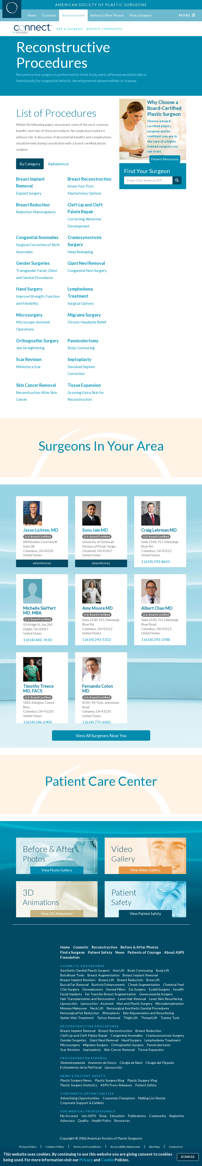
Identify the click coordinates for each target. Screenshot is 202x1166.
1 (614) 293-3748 (155, 639)
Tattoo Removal (108, 1018)
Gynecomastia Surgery (156, 994)
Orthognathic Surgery (127, 1045)
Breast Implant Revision (77, 980)
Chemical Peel (173, 985)
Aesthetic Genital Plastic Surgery (85, 970)
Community (157, 1116)
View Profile (42, 563)
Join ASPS (88, 1116)
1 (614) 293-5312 (96, 639)
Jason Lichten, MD (40, 530)
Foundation (70, 957)
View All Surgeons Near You (101, 735)
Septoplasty (92, 1050)
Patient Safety (100, 952)
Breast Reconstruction (115, 1031)
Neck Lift (96, 1008)
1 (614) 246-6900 (37, 722)
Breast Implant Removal (140, 975)
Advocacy (67, 1120)
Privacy (86, 1159)
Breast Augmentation (103, 975)
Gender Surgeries (73, 1040)
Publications (137, 1116)
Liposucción (113, 1067)
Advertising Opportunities (79, 1098)
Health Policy (101, 1120)
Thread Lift (149, 1018)
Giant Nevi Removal (104, 1040)
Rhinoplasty (111, 1013)
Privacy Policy (28, 1147)
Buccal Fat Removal (74, 985)
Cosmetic (49, 15)
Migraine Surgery (95, 1045)
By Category (30, 163)
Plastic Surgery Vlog (142, 1080)
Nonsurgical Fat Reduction (79, 1013)
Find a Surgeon (140, 15)
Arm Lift (119, 970)
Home (32, 15)
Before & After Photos (107, 15)
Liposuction (68, 1003)
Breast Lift (106, 980)
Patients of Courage (144, 952)
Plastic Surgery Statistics (78, 1085)
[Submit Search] (176, 180)
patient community (104, 28)
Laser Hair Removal (132, 999)
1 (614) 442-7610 (37, 639)
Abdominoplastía (72, 1063)
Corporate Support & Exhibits (82, 1103)
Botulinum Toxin (72, 975)
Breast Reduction (130, 980)
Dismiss (188, 1157)
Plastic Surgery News (76, 1080)
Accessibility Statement (125, 1147)
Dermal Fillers (116, 989)
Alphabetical (58, 163)
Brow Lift (153, 980)
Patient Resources (165, 159)
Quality (83, 1120)
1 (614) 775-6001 (96, 722)
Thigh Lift (130, 1018)
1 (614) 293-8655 (155, 561)
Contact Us (176, 1147)
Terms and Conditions (87, 1147)
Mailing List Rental (151, 1098)
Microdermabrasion (169, 1003)
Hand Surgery (131, 1040)
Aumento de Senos (102, 1063)
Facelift (178, 989)
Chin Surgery (69, 989)
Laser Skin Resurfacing (165, 999)
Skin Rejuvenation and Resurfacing (148, 1013)
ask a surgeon (69, 28)
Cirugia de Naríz (131, 1063)
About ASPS (174, 952)
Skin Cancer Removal (119, 1050)
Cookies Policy (55, 1147)
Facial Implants (71, 994)
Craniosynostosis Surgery (165, 1035)
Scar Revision (70, 1050)
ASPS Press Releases (116, 1085)
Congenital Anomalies (127, 1035)
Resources (122, 1120)
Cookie (107, 1159)
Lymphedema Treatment (163, 1040)
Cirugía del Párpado (160, 1063)
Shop (103, 1116)
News (120, 952)
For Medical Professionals (87, 1111)
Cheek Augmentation (144, 985)
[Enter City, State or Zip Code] (148, 180)
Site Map (154, 1147)
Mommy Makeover (73, 1008)
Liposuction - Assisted (97, 1003)
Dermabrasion (92, 989)
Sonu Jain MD (95, 530)
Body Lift (162, 970)
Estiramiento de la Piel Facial (81, 1067)
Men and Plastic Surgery (134, 1003)
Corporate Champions (119, 1098)
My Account (69, 1116)
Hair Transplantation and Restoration (87, 999)
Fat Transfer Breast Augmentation (110, 994)
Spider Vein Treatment (77, 1018)
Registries (176, 1116)
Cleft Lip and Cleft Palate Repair (83, 1035)
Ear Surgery (137, 989)
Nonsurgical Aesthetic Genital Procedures (138, 1008)
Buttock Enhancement (108, 985)
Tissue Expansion (151, 1050)
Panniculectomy (158, 1045)
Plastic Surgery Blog (109, 1080)
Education (117, 1116)
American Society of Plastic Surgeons (101, 5)
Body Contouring (140, 970)
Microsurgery (70, 1045)
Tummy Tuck (169, 1018)
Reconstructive (73, 15)
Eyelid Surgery (159, 989)
